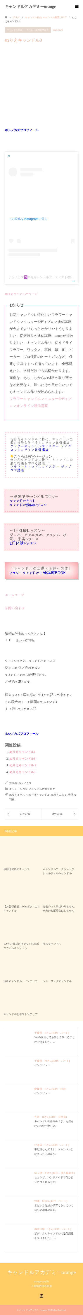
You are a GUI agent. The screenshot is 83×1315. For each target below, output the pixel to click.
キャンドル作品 (14, 30)
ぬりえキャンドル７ (23, 765)
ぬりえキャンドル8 (22, 758)
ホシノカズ (24, 783)
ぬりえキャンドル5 (22, 772)
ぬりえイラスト (18, 794)
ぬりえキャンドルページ (21, 294)
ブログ (15, 17)
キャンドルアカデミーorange (30, 6)
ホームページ (14, 595)
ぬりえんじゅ (59, 794)
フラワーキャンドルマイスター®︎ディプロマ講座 (40, 469)
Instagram (41, 1295)
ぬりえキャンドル (39, 794)
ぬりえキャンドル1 (22, 752)
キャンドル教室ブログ (37, 30)
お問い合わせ (15, 608)
